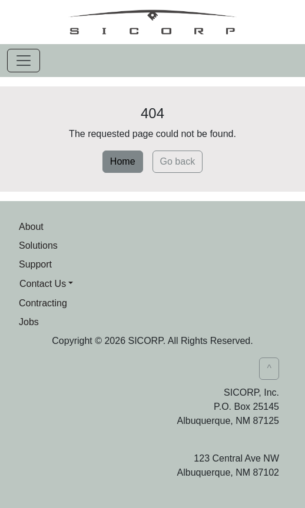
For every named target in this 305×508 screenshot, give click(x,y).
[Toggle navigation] (23, 60)
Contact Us (42, 284)
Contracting (43, 303)
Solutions (38, 245)
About (31, 227)
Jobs (29, 322)
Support (35, 264)
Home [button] (122, 161)
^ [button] (269, 368)
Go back (177, 161)
